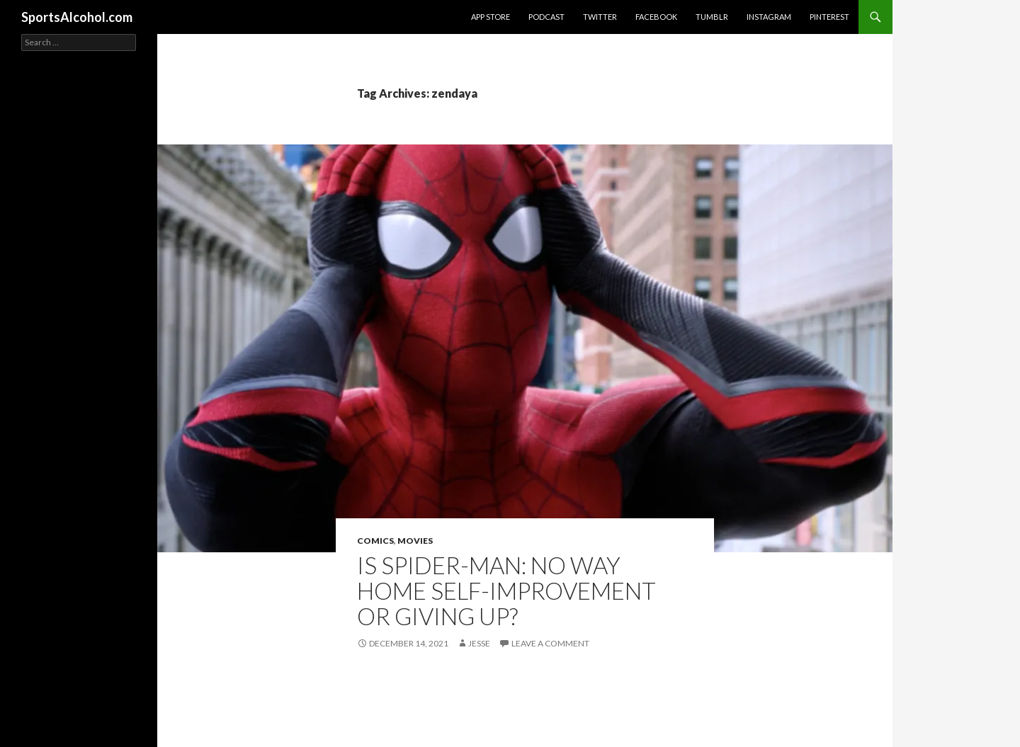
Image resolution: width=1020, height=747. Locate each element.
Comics (375, 540)
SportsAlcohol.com (76, 17)
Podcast (546, 16)
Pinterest (829, 16)
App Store (490, 16)
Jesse (479, 643)
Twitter (600, 16)
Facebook (656, 16)
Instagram (769, 16)
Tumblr (712, 16)
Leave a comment (550, 643)
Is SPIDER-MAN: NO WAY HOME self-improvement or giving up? (506, 590)
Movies (415, 540)
